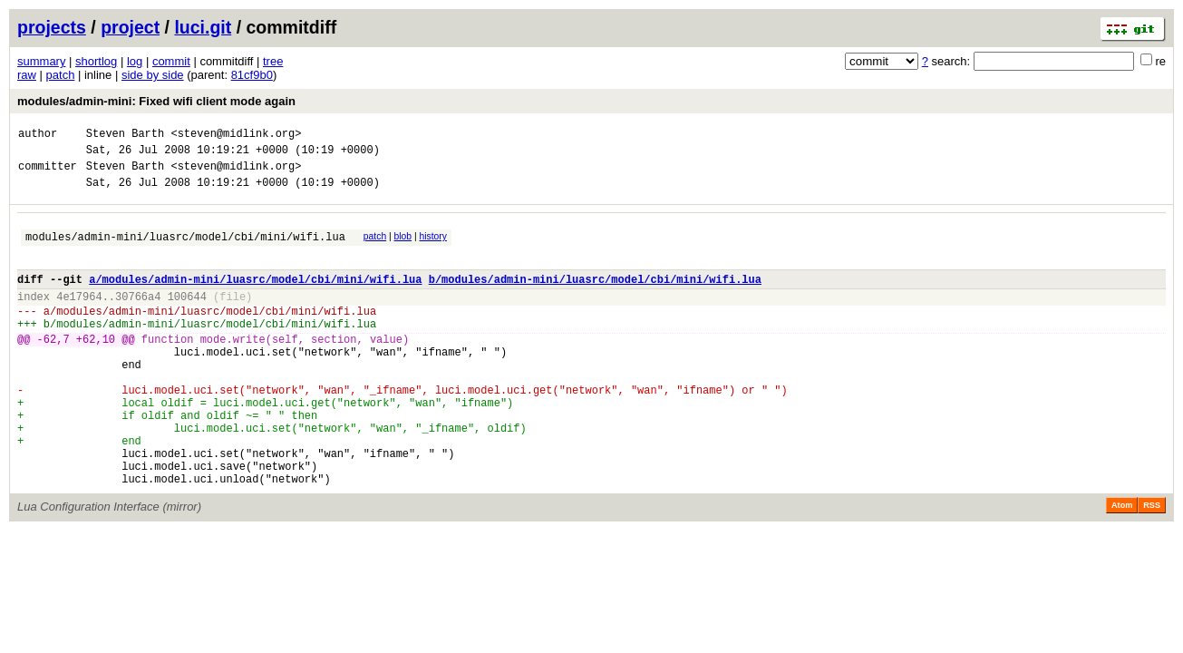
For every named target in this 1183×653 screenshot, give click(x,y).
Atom (1121, 565)
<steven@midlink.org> (235, 135)
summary (41, 61)
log (134, 61)
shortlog (96, 61)
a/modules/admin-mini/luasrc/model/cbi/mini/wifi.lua (255, 298)
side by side (152, 75)
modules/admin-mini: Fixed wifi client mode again (156, 101)
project (130, 27)
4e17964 (79, 318)
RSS (1151, 565)
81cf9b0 (252, 75)
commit (171, 61)
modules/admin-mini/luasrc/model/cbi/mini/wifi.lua (185, 250)
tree (273, 61)
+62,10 (95, 368)
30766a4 (137, 318)
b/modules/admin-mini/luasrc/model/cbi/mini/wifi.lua (595, 298)
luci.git (202, 27)
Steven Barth (125, 135)
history (432, 247)
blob (403, 247)
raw (26, 75)
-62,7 (53, 368)
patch (60, 75)
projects (51, 27)
